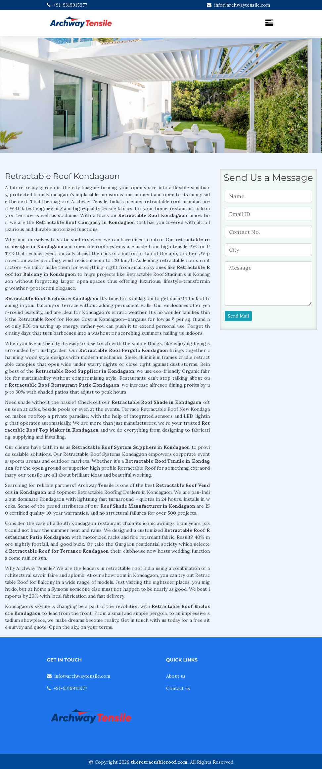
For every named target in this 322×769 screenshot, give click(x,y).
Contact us (178, 688)
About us (176, 676)
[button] (24, 95)
